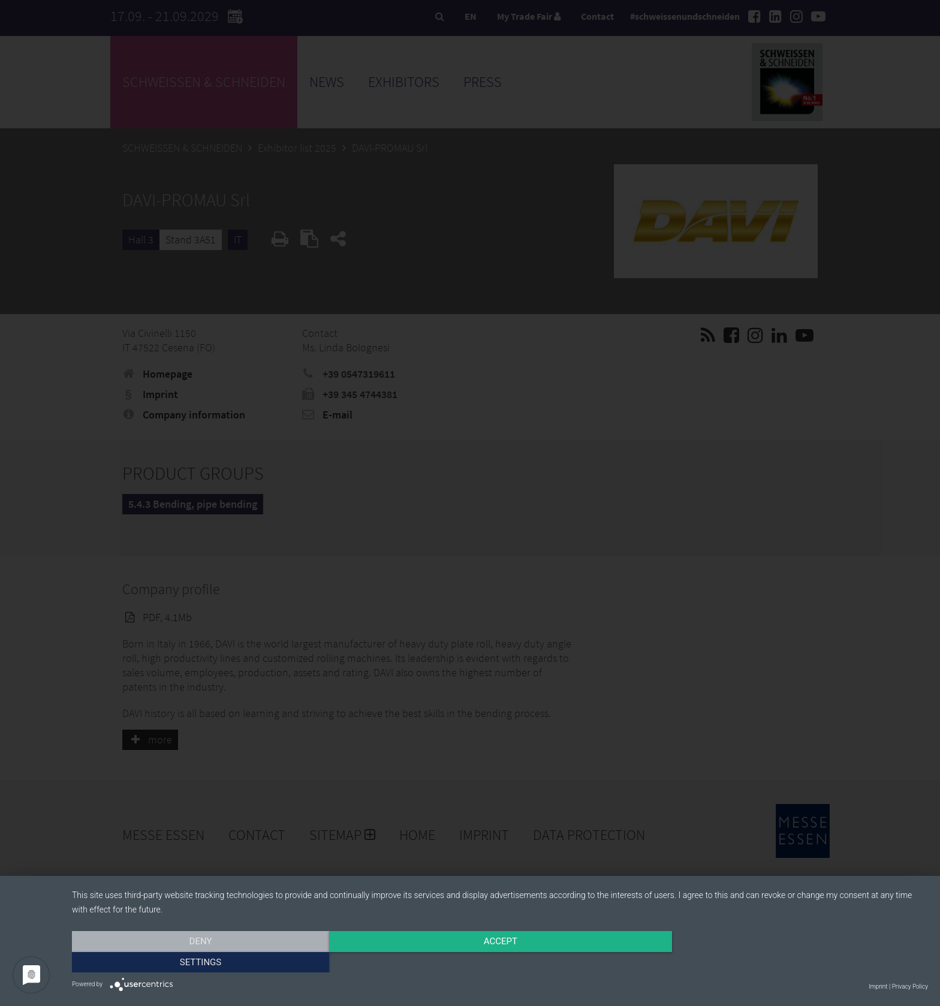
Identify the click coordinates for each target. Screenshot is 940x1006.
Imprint (878, 986)
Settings (800, 962)
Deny (200, 962)
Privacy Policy (910, 986)
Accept (500, 962)
